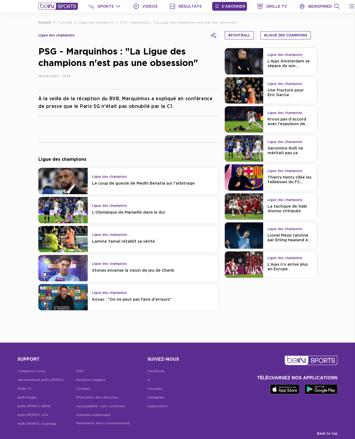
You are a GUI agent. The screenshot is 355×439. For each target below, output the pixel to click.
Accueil (44, 22)
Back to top (327, 433)
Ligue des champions (96, 22)
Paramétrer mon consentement (103, 423)
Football (65, 22)
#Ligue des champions (285, 35)
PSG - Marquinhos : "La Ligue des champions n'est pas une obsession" (179, 22)
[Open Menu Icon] (351, 6)
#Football (239, 35)
